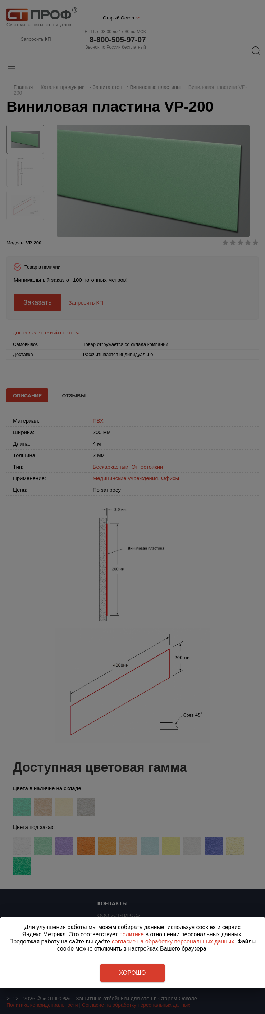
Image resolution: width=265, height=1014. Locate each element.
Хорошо (132, 973)
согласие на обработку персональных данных (173, 941)
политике (131, 934)
